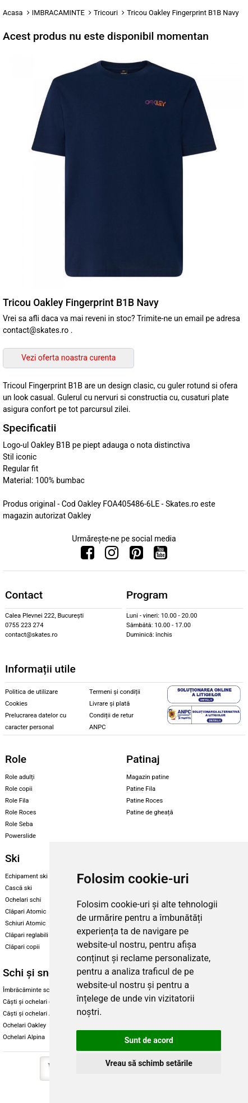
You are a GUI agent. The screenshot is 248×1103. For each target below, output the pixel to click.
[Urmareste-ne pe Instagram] (111, 555)
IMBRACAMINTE (58, 12)
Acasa (13, 12)
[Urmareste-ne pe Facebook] (87, 555)
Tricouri (106, 12)
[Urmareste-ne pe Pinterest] (136, 555)
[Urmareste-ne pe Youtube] (160, 555)
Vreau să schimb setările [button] (148, 1063)
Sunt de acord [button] (149, 1040)
